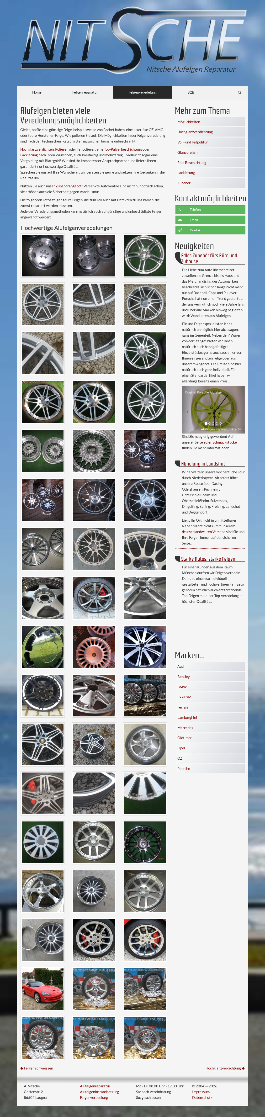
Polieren (61, 149)
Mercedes (185, 727)
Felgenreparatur (85, 92)
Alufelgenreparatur (95, 1086)
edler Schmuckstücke (220, 442)
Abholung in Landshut (203, 463)
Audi (181, 666)
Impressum (201, 1092)
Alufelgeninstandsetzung (99, 1092)
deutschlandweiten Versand (203, 531)
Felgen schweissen (38, 1068)
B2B (190, 92)
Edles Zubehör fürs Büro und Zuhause (209, 258)
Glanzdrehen (187, 152)
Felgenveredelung (143, 92)
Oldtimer (184, 738)
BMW (182, 687)
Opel (181, 748)
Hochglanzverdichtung (195, 132)
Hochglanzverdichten (37, 149)
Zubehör (184, 183)
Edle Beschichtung (191, 162)
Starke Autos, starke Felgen (208, 558)
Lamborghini (187, 717)
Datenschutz (202, 1097)
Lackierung (29, 155)
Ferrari (182, 707)
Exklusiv (184, 697)
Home (37, 92)
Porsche (183, 768)
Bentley (183, 676)
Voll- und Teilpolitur (192, 142)
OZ (179, 758)
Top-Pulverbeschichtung (123, 149)
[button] (186, 410)
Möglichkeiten (188, 122)
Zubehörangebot (69, 186)
